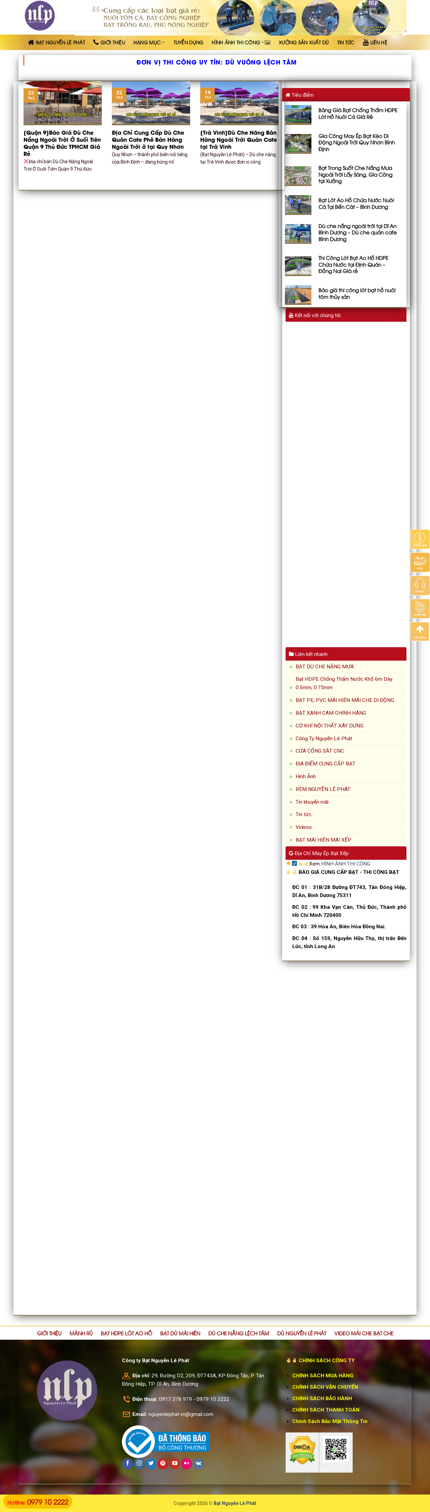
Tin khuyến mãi (312, 802)
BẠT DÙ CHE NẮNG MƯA (325, 667)
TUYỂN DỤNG (189, 42)
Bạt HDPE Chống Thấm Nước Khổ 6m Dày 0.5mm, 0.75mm (344, 683)
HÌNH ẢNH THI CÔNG (241, 42)
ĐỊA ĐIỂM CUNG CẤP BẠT (325, 764)
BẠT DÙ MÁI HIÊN (180, 1333)
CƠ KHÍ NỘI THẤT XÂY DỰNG (329, 726)
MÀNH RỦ (81, 1333)
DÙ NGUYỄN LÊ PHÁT (301, 1333)
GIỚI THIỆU (49, 1333)
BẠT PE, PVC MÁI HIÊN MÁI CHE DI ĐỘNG (345, 700)
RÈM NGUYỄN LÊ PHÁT (323, 789)
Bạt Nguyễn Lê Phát (235, 1503)
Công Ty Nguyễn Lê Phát (324, 739)
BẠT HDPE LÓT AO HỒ (126, 1333)
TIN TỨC (345, 42)
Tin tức (303, 814)
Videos (304, 827)
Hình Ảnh (306, 776)
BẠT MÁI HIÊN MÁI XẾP (323, 840)
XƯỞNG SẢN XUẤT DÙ (304, 42)
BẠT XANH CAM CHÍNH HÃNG (331, 713)
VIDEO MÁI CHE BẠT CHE (363, 1333)
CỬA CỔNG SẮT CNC (320, 751)
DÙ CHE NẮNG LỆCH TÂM (238, 1333)
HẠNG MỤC (149, 42)
